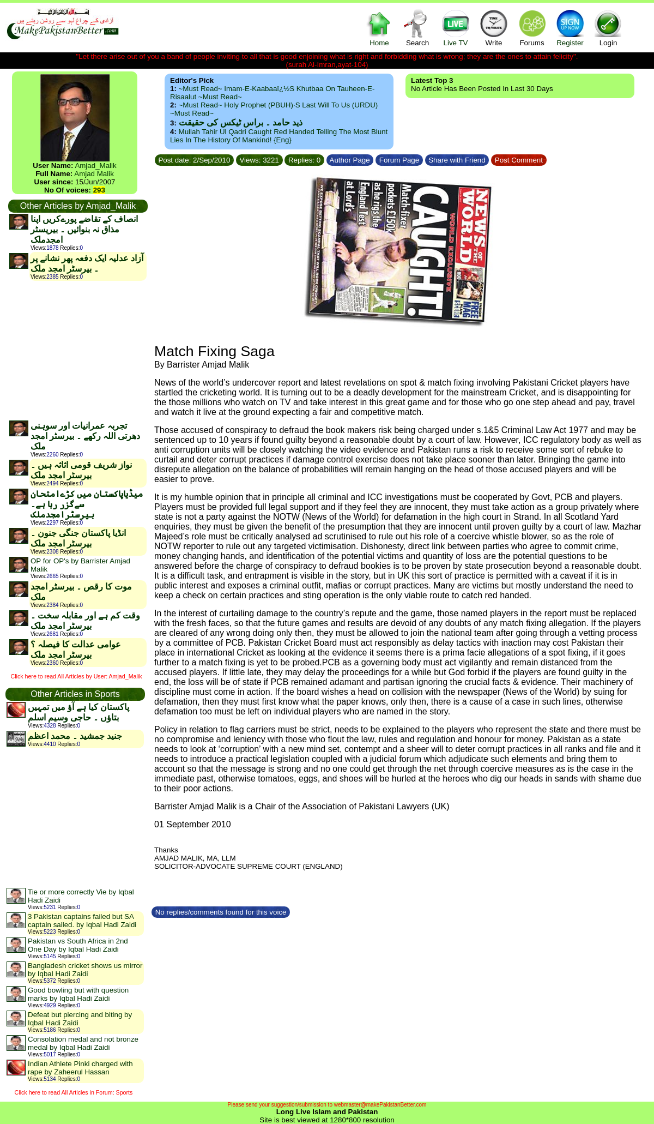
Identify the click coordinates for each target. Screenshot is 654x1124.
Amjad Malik (94, 174)
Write (493, 27)
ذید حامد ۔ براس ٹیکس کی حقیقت (240, 122)
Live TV (455, 27)
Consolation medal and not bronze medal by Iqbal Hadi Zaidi (83, 1043)
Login (608, 27)
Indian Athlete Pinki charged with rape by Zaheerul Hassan (80, 1068)
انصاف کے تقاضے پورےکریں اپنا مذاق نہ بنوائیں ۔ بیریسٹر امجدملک (84, 229)
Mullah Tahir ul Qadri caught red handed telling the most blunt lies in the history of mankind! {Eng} (278, 136)
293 (99, 190)
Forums (532, 27)
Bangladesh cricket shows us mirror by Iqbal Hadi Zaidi (85, 969)
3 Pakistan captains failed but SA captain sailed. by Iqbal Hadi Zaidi (82, 920)
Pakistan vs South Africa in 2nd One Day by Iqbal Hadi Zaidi (78, 945)
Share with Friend (457, 160)
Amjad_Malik (95, 165)
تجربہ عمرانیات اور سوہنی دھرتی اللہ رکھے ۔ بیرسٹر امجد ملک (85, 436)
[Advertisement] (77, 350)
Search (417, 27)
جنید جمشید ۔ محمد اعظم (75, 736)
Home (379, 27)
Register (570, 27)
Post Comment (519, 160)
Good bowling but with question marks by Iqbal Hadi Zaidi (78, 994)
